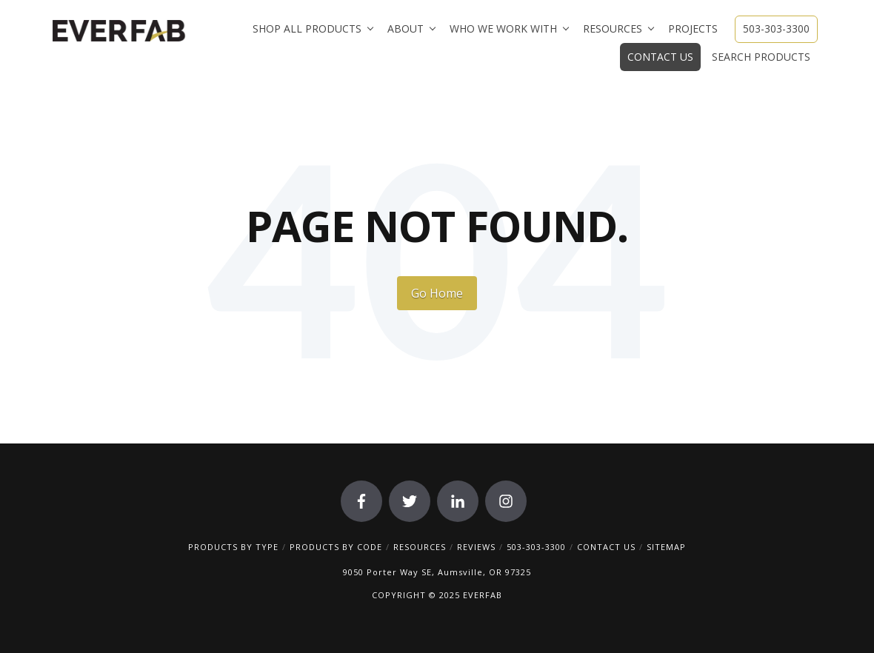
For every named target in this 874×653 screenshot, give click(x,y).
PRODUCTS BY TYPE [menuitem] (233, 546)
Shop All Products (307, 28)
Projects (693, 28)
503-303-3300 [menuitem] (536, 546)
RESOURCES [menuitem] (419, 546)
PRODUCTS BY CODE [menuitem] (336, 546)
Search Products (761, 57)
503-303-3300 (776, 28)
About (405, 28)
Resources (612, 28)
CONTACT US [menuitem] (606, 546)
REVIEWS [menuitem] (476, 546)
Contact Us (660, 57)
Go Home (437, 293)
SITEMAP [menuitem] (666, 546)
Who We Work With (503, 28)
